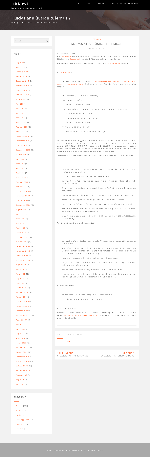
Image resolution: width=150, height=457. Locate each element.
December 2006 (23, 357)
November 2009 (23, 196)
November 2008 (23, 251)
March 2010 (21, 177)
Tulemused (20, 424)
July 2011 (19, 104)
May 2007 (20, 334)
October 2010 (21, 145)
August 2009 (21, 210)
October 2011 (21, 90)
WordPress (69, 450)
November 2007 (23, 306)
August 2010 (21, 154)
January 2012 (21, 76)
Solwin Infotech (96, 450)
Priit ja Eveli (19, 3)
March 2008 (21, 288)
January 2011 (21, 131)
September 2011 (22, 95)
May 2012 (20, 63)
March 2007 (21, 343)
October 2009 (22, 200)
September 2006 (23, 370)
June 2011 (20, 108)
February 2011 (21, 127)
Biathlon (19, 410)
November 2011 (22, 86)
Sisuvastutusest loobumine (124, 3)
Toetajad (102, 3)
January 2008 (22, 297)
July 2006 (20, 380)
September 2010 (23, 150)
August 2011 (21, 99)
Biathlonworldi (114, 63)
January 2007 (22, 352)
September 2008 (23, 260)
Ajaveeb (22, 23)
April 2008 (20, 283)
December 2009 (23, 191)
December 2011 (22, 81)
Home (14, 23)
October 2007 (22, 311)
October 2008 (22, 256)
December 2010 (22, 136)
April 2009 (20, 228)
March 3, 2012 (94, 48)
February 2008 (22, 292)
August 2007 (21, 320)
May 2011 (19, 113)
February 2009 (22, 237)
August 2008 (21, 265)
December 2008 (23, 246)
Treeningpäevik (22, 420)
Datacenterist (65, 72)
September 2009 (23, 205)
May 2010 (20, 168)
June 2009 (20, 219)
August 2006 (21, 375)
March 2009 (21, 233)
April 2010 (20, 173)
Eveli (89, 3)
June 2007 (20, 329)
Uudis (18, 429)
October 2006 (22, 366)
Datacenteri (75, 59)
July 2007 (20, 324)
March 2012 (21, 67)
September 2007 (23, 315)
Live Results (66, 56)
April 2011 (20, 118)
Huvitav (19, 415)
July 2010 (20, 159)
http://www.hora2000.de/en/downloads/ (81, 315)
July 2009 (20, 214)
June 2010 (20, 164)
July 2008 (20, 269)
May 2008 (20, 278)
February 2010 (22, 182)
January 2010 (21, 187)
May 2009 (20, 223)
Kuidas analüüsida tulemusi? (96, 44)
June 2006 (20, 384)
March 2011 (20, 122)
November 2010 (22, 141)
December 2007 (23, 301)
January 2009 (22, 242)
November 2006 (23, 361)
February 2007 (22, 347)
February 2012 (22, 72)
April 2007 (20, 338)
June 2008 (20, 274)
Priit (78, 3)
